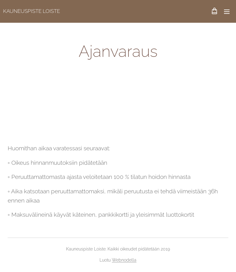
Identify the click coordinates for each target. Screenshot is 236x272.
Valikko (227, 11)
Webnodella (124, 260)
